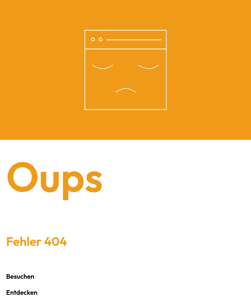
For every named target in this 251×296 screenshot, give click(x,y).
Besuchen (20, 276)
